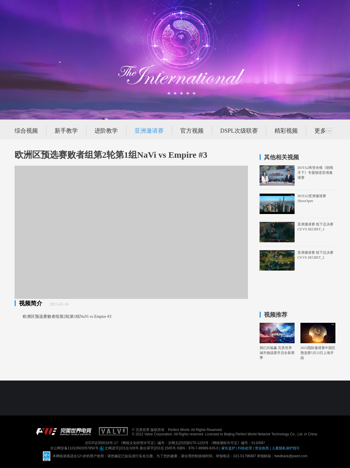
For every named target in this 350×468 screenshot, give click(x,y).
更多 (323, 130)
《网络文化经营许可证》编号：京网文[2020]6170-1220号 (164, 443)
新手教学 (66, 130)
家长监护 (228, 448)
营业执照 (262, 448)
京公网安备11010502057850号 (74, 448)
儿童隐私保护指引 (286, 448)
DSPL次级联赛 (239, 130)
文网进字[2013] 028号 (119, 448)
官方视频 (192, 130)
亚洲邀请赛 (149, 130)
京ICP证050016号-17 (102, 443)
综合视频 (26, 130)
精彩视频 (286, 130)
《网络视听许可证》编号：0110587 (237, 443)
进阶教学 (106, 130)
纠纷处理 (245, 448)
